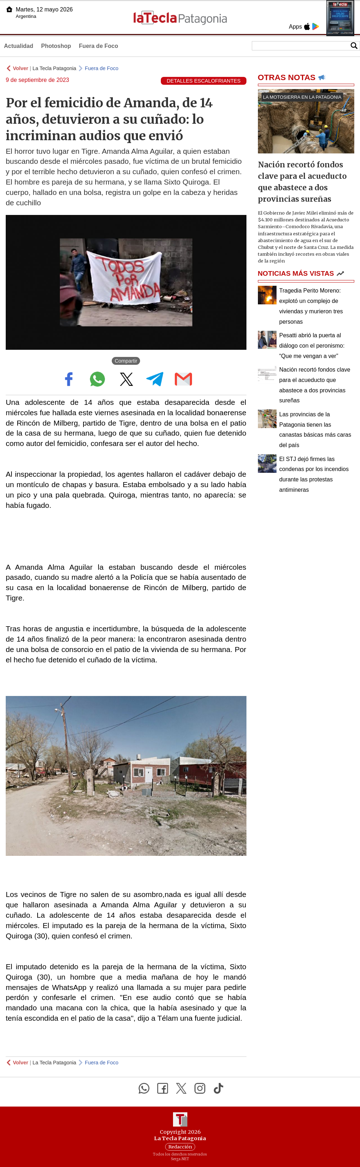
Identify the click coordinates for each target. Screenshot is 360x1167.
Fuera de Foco (98, 46)
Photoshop (56, 46)
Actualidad (18, 46)
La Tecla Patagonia (54, 68)
